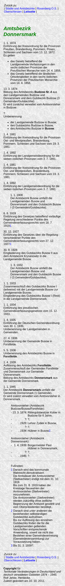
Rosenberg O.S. (47, 8)
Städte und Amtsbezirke (20, 8)
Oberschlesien (13, 11)
